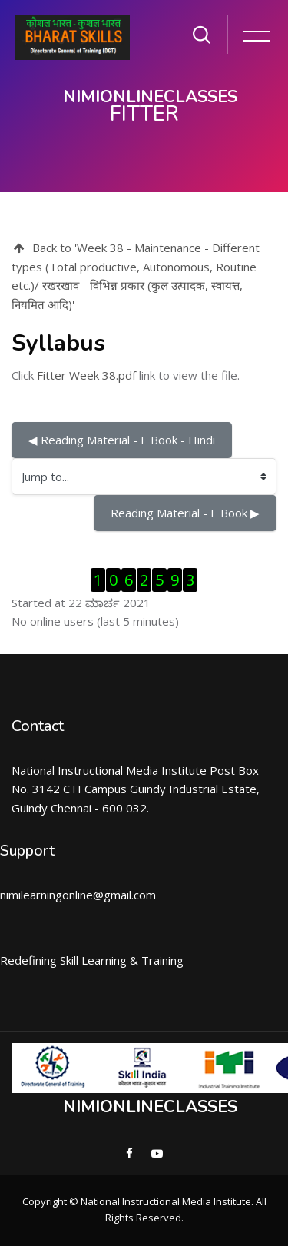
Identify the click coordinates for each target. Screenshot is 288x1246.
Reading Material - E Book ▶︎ (185, 512)
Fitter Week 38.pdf (86, 375)
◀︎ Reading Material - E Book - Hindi (121, 439)
